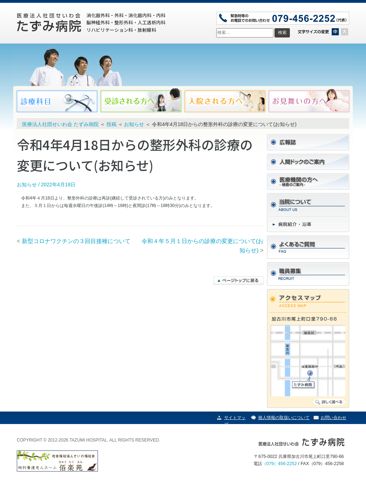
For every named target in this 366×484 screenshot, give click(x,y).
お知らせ (27, 184)
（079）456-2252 (279, 463)
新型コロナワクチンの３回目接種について (76, 241)
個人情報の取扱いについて (284, 417)
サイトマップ (235, 421)
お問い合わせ (333, 417)
